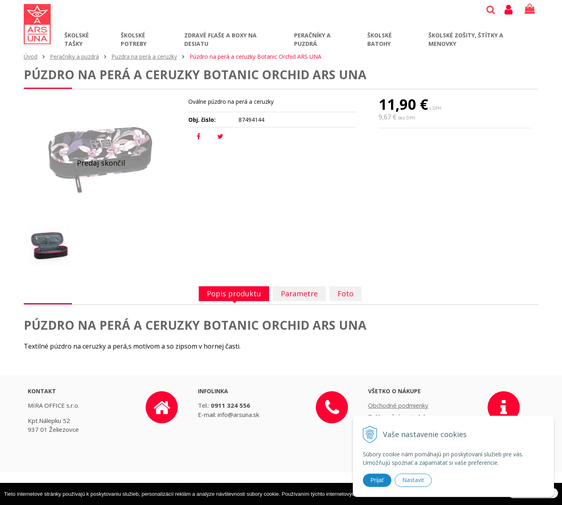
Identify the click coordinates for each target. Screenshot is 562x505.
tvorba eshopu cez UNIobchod (303, 489)
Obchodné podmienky (398, 405)
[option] (49, 246)
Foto (346, 293)
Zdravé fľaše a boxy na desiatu (220, 39)
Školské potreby (133, 39)
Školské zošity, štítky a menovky (465, 39)
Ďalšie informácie (437, 501)
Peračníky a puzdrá (312, 39)
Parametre (299, 293)
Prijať (377, 480)
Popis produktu (234, 293)
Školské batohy (379, 39)
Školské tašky (76, 39)
